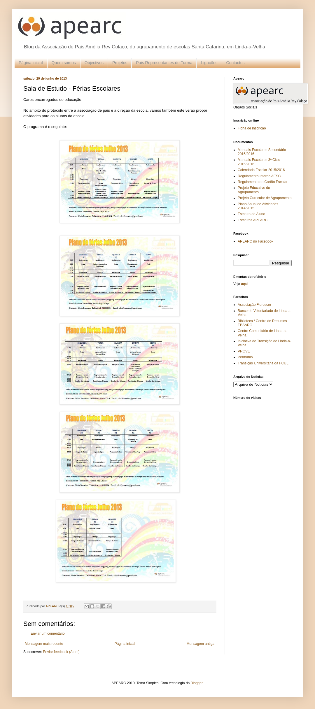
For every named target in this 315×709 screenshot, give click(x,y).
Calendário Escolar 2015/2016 (261, 170)
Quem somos (64, 62)
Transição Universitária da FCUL (263, 363)
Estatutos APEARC (252, 220)
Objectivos (94, 62)
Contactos (235, 62)
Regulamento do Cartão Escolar (263, 182)
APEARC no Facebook (255, 241)
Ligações (209, 62)
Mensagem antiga (200, 644)
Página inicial (31, 62)
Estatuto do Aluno (251, 214)
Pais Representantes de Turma (164, 62)
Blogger (197, 683)
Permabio (245, 357)
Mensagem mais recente (44, 644)
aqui (245, 284)
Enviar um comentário (48, 633)
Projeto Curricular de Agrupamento (265, 198)
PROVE (244, 351)
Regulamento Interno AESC (259, 176)
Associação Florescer (254, 305)
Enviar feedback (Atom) (61, 652)
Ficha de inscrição (252, 128)
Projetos (119, 62)
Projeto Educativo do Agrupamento (254, 190)
